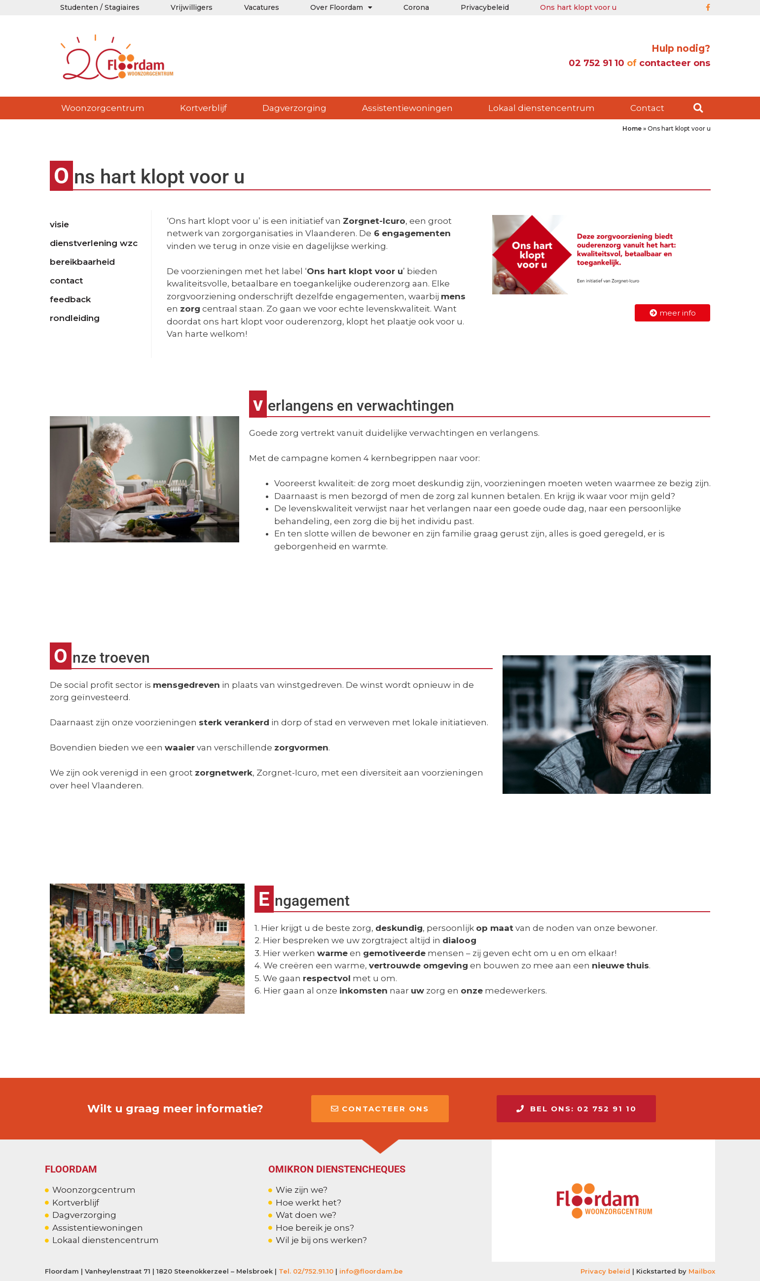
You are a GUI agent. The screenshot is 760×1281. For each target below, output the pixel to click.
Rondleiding (75, 318)
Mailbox (701, 1271)
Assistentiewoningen (407, 108)
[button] (698, 107)
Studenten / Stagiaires (100, 7)
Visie (59, 224)
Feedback (70, 299)
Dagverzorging (294, 108)
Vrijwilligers (192, 7)
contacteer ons (674, 63)
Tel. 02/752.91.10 (306, 1271)
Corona (416, 7)
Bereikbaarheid (82, 262)
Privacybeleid (485, 7)
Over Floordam (341, 7)
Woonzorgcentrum (103, 108)
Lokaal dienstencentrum (541, 108)
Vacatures (261, 7)
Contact (647, 108)
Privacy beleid (605, 1271)
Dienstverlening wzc (94, 243)
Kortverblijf (203, 108)
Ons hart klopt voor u (578, 7)
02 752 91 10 (595, 63)
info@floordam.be (371, 1271)
